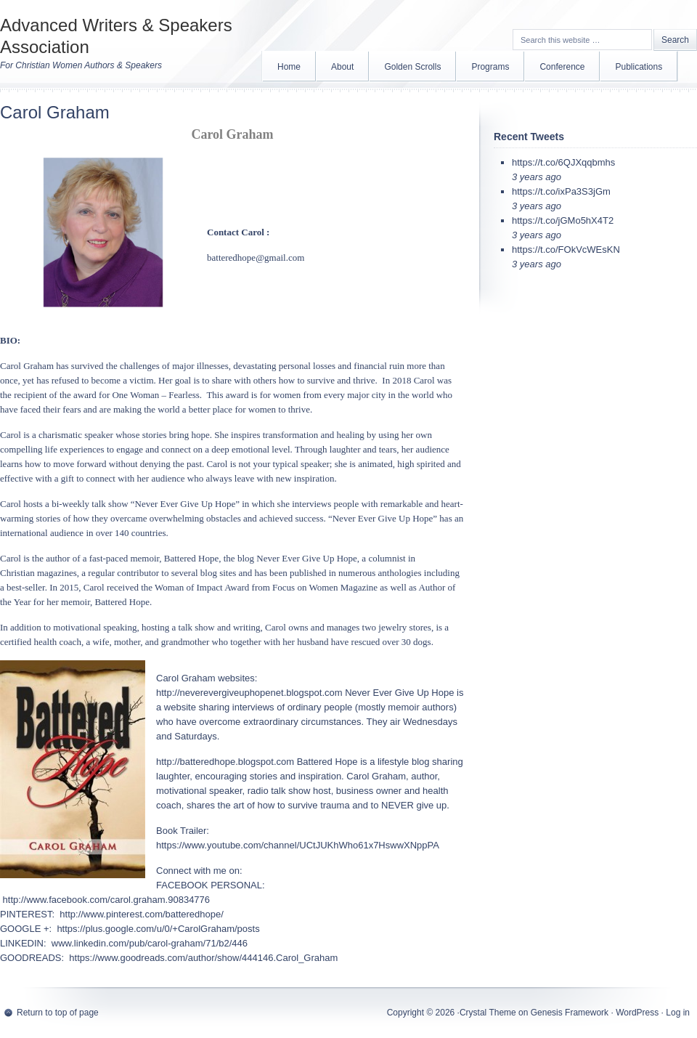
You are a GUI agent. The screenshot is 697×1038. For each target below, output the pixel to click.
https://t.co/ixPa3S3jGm (561, 191)
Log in (678, 1012)
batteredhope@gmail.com (255, 257)
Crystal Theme (488, 1012)
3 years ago (536, 176)
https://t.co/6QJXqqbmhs (563, 162)
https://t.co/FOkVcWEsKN (566, 249)
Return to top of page (58, 1012)
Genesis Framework (569, 1012)
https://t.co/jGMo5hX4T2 (563, 220)
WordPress (637, 1012)
